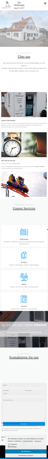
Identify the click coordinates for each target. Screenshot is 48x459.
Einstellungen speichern (26, 455)
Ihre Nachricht (8, 414)
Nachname (28, 404)
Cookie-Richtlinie (27, 441)
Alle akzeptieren (26, 451)
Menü (45, 3)
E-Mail (5, 407)
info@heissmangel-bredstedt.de (24, 332)
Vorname (6, 404)
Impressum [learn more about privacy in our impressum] (37, 441)
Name (5, 399)
